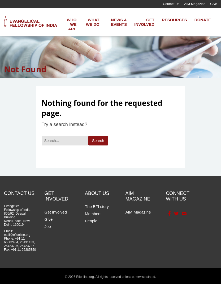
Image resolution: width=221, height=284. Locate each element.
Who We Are (72, 24)
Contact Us (171, 4)
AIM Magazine (194, 4)
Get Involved (144, 22)
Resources (174, 20)
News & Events (119, 22)
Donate (202, 20)
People (91, 221)
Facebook (169, 213)
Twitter (176, 213)
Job (48, 226)
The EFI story (97, 206)
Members (93, 213)
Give (213, 4)
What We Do (92, 22)
